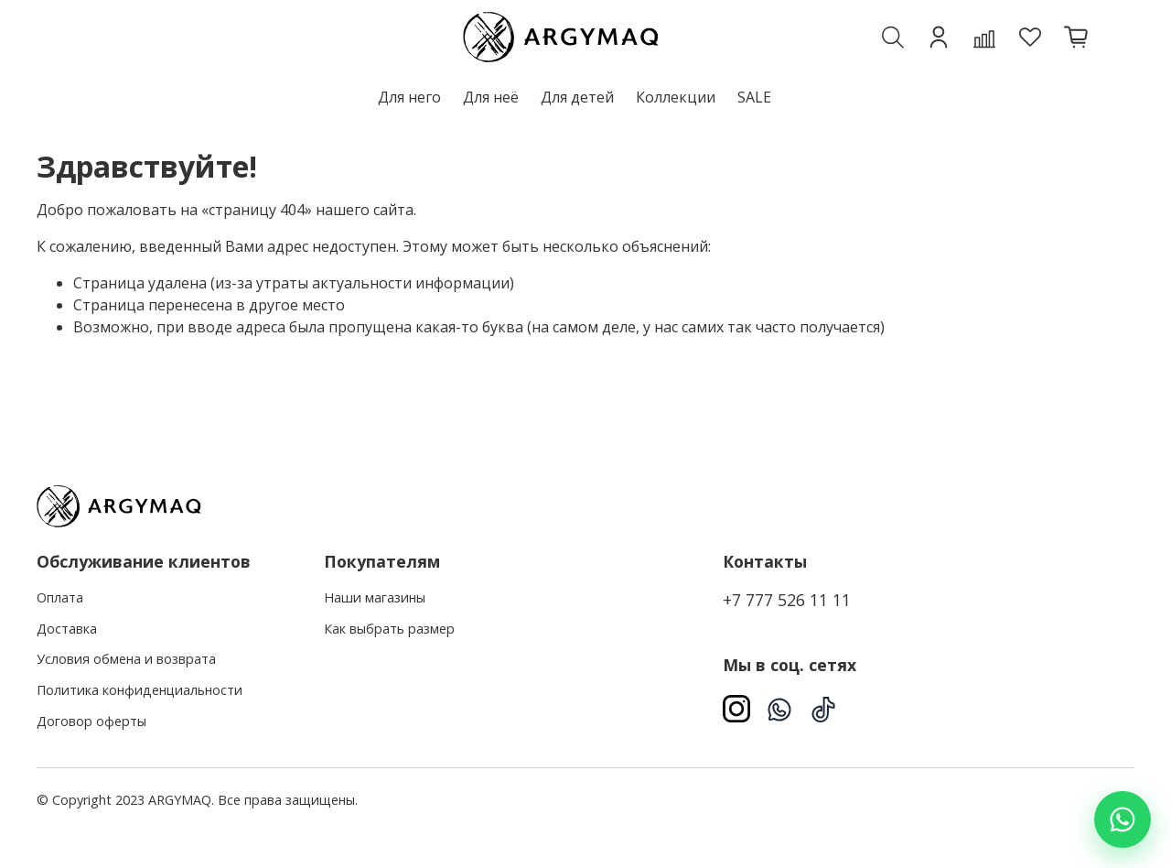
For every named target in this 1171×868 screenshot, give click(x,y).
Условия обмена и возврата (126, 658)
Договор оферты (91, 721)
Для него (409, 97)
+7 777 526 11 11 (787, 600)
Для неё (491, 97)
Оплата (60, 597)
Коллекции (675, 97)
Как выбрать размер (389, 628)
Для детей (577, 97)
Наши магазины (374, 597)
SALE (754, 97)
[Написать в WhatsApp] (1122, 819)
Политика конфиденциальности (139, 690)
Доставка (67, 628)
